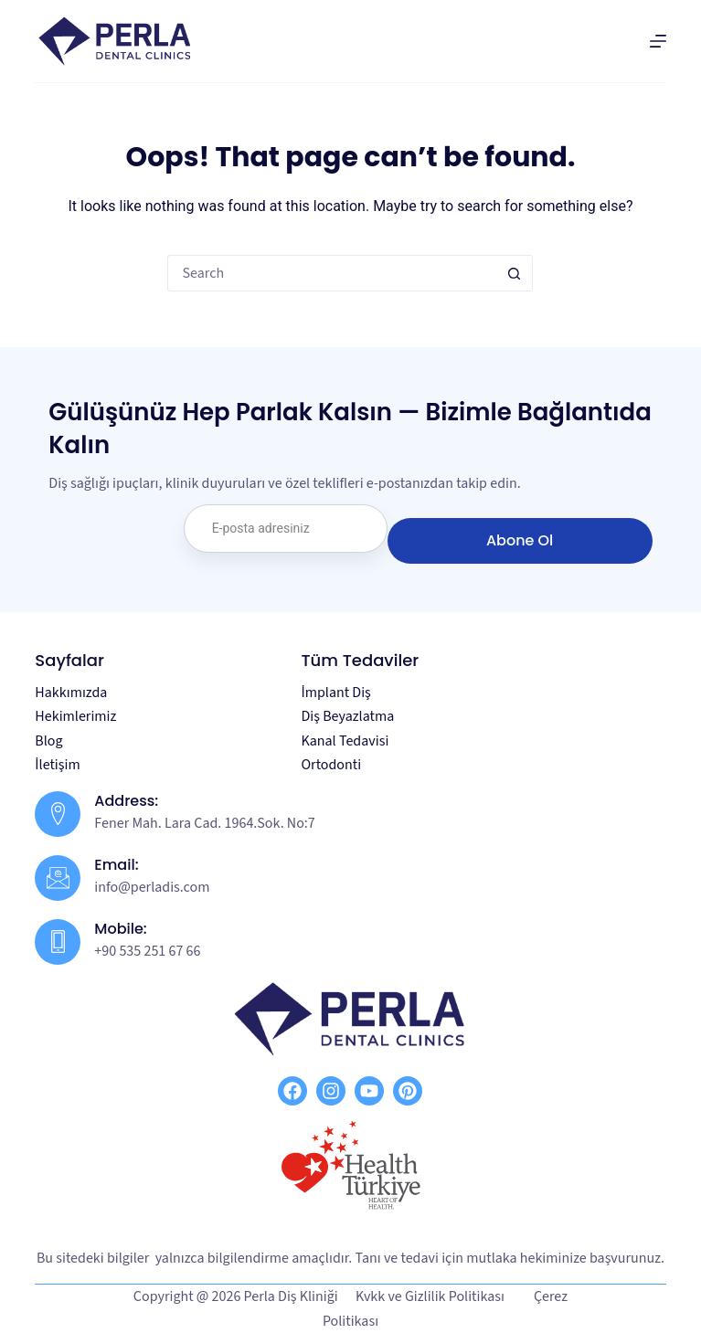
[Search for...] (331, 273)
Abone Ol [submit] (519, 540)
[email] (286, 528)
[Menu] (658, 41)
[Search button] (514, 273)
